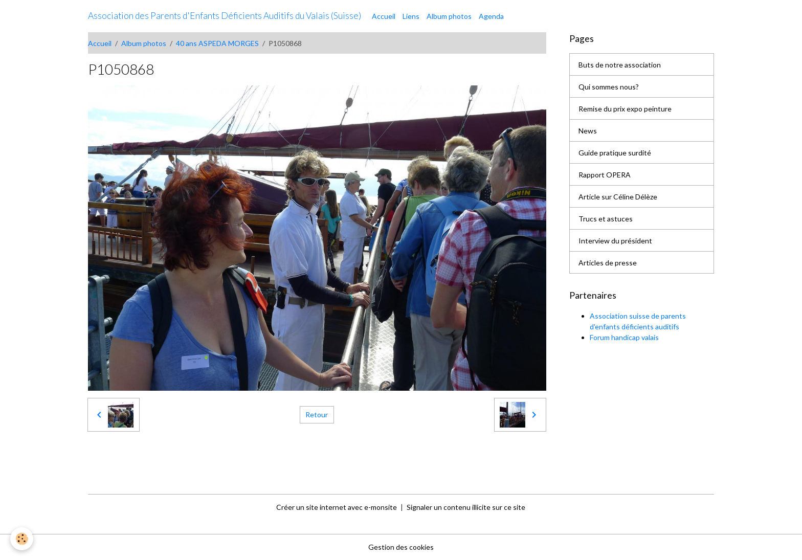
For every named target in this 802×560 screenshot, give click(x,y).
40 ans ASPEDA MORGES (217, 43)
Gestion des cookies (401, 547)
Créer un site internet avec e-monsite (336, 507)
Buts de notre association (619, 64)
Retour (316, 414)
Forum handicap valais (624, 337)
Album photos (449, 16)
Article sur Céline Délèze (617, 196)
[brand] (224, 16)
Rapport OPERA (604, 174)
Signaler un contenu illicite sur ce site (466, 507)
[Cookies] (21, 538)
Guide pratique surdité (614, 152)
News (587, 130)
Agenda (491, 16)
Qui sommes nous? (608, 86)
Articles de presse (607, 262)
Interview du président (615, 240)
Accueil (383, 16)
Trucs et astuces (605, 218)
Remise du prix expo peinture (625, 108)
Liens (411, 16)
